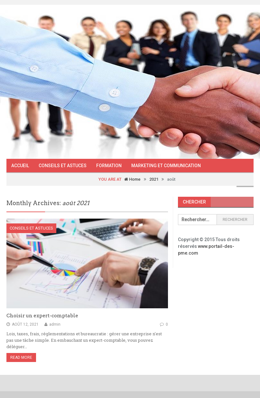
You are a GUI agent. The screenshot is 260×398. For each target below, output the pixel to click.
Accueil (20, 165)
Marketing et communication (166, 165)
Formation (109, 165)
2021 (153, 179)
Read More (21, 357)
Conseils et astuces (63, 165)
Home (132, 179)
